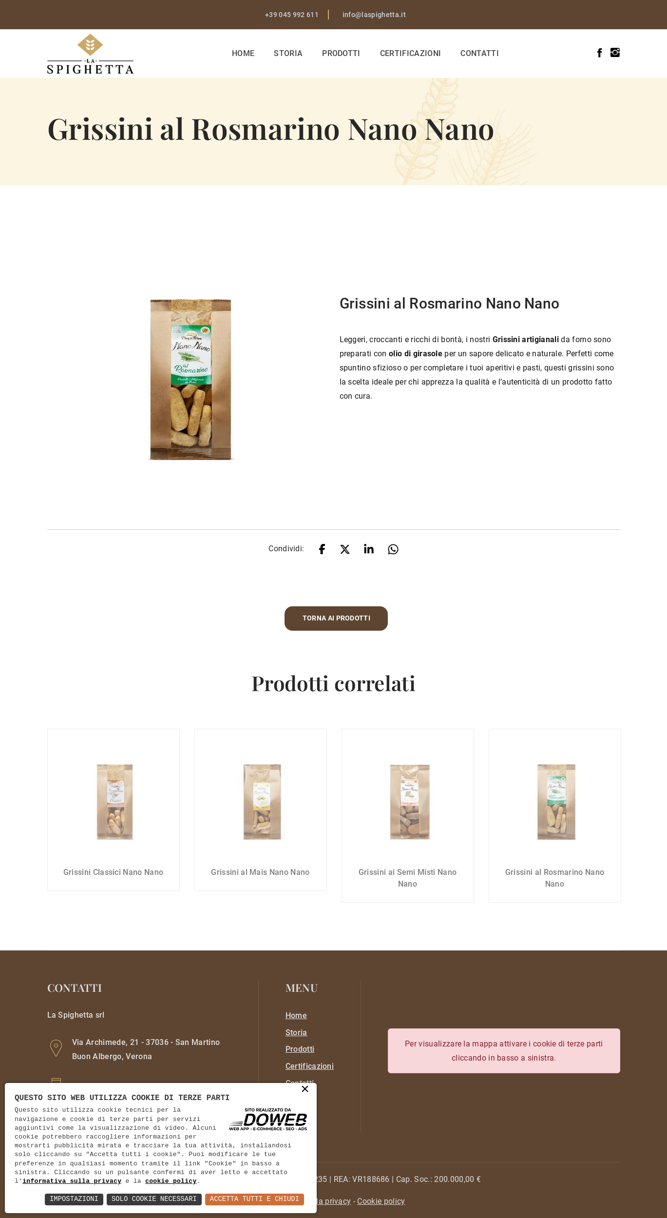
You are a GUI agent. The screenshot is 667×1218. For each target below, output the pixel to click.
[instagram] (615, 53)
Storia (289, 53)
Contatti (480, 53)
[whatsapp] (393, 548)
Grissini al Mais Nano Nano (260, 880)
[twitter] (345, 548)
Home (243, 53)
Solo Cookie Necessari (153, 1199)
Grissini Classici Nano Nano (113, 880)
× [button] (305, 1090)
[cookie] (381, 1201)
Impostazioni (72, 1199)
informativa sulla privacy (71, 1181)
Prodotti (342, 53)
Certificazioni (411, 53)
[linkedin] (369, 548)
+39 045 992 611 (292, 15)
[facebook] (599, 53)
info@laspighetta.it (374, 15)
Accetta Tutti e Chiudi (254, 1199)
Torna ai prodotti (336, 618)
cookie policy (171, 1181)
